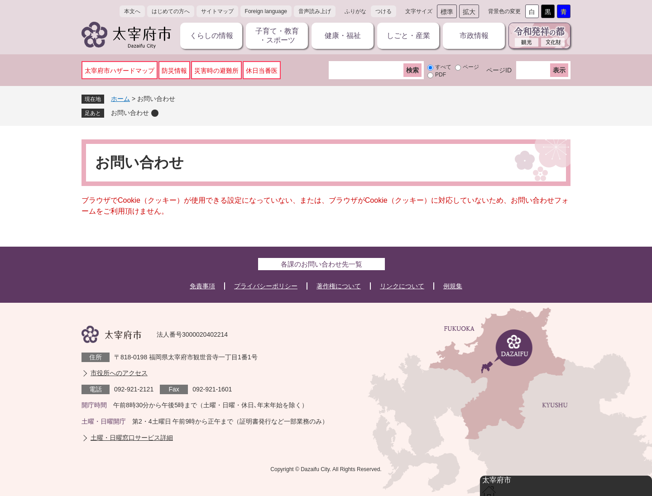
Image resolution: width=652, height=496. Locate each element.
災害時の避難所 (216, 70)
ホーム (120, 98)
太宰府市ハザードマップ (119, 70)
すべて (443, 67)
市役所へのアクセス (119, 373)
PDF (440, 75)
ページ (471, 67)
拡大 (469, 11)
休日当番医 (262, 70)
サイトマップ (217, 11)
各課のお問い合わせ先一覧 (321, 264)
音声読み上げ (314, 11)
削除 (154, 113)
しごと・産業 (408, 35)
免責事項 (202, 286)
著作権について (338, 286)
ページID (499, 70)
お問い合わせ (130, 112)
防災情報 (174, 70)
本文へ (132, 11)
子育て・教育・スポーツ (277, 35)
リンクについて (402, 286)
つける (383, 11)
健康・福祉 (343, 35)
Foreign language (266, 11)
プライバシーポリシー (265, 286)
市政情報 (474, 35)
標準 (447, 11)
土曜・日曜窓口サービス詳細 (132, 437)
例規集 (452, 286)
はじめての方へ (171, 11)
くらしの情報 (211, 35)
